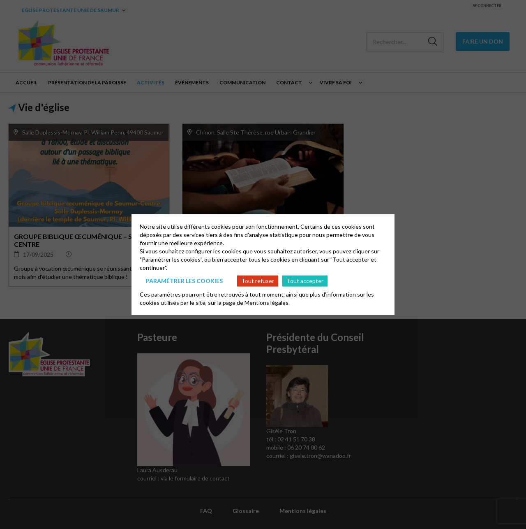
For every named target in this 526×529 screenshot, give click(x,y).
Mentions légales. (267, 302)
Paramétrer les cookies (184, 280)
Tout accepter (304, 280)
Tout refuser (257, 280)
